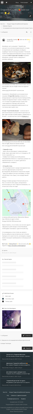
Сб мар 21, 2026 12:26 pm (15, 367)
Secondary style (9, 299)
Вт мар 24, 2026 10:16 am (15, 359)
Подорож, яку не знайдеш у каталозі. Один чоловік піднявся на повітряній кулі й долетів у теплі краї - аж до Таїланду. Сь (18, 373)
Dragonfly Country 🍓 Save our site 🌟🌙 (18, 39)
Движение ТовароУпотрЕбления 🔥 (17, 363)
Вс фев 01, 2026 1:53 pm (15, 376)
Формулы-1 (25, 116)
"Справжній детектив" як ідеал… (16, 380)
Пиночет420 (10, 41)
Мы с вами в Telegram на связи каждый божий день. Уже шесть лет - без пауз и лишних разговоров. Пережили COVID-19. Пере (18, 365)
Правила (23, 399)
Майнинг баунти (7, 26)
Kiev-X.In (3, 24)
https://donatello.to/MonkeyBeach (17, 245)
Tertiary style (8, 301)
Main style (8, 296)
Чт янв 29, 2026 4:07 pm (15, 385)
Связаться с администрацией (18, 395)
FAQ (8, 395)
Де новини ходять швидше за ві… (16, 372)
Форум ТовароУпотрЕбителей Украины (17, 24)
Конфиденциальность (13, 399)
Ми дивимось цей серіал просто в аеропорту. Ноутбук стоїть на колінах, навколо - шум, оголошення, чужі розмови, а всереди (18, 382)
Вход (17, 2)
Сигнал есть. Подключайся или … (16, 354)
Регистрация (24, 2)
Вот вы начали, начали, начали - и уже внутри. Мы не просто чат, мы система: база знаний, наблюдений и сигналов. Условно (18, 356)
